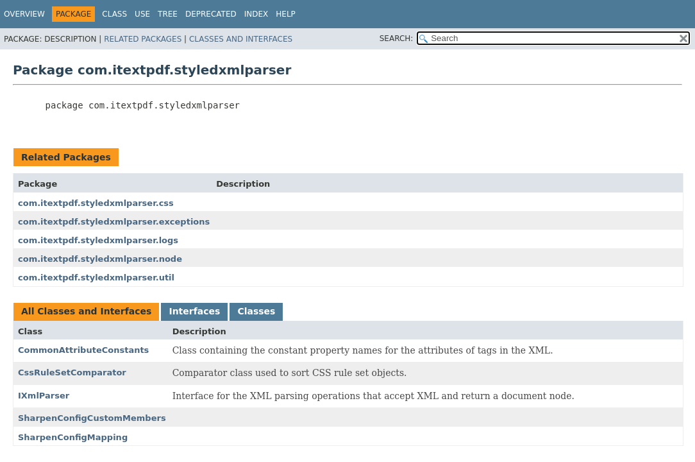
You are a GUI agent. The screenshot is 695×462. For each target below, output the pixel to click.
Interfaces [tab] (194, 311)
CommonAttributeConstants (83, 350)
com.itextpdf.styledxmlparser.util (96, 277)
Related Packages (142, 39)
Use (142, 14)
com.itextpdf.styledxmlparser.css (96, 203)
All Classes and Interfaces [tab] (86, 311)
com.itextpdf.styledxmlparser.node (100, 259)
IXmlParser (43, 395)
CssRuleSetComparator (72, 372)
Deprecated (211, 14)
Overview (24, 14)
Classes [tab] (256, 311)
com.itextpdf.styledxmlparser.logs (98, 240)
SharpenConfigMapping (73, 437)
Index (256, 14)
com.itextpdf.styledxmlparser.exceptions (114, 222)
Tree (168, 14)
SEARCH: (397, 38)
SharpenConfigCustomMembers (92, 418)
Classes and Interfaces (240, 39)
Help (286, 14)
